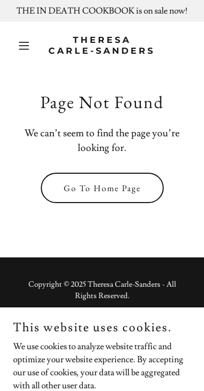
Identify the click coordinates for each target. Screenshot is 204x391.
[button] (26, 45)
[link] (102, 51)
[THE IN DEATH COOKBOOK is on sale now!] (102, 11)
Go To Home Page (102, 188)
